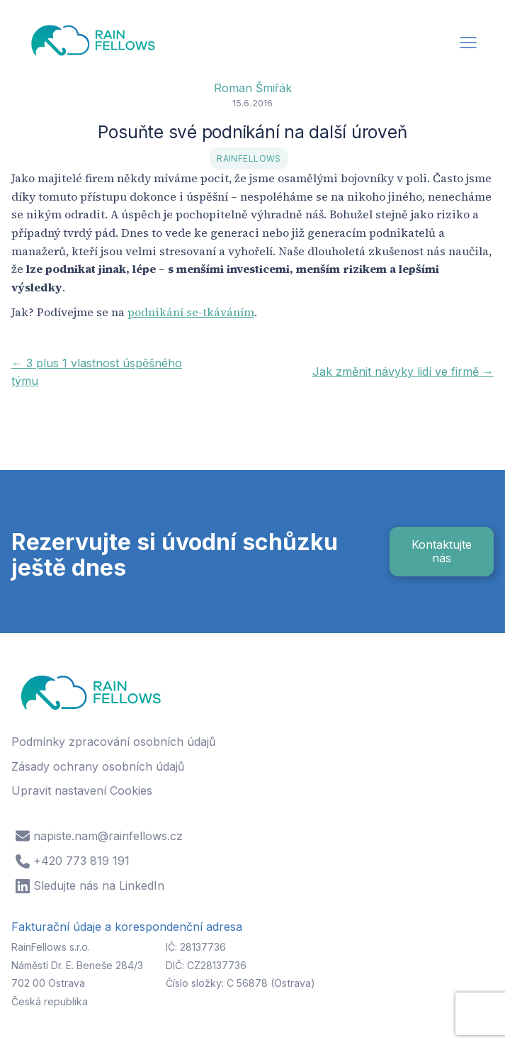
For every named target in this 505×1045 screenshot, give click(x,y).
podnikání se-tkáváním (190, 312)
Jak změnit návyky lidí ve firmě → (403, 371)
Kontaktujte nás (442, 551)
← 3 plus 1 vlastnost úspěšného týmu (96, 372)
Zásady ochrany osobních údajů (97, 766)
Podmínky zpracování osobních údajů (113, 741)
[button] (468, 44)
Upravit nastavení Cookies (81, 790)
